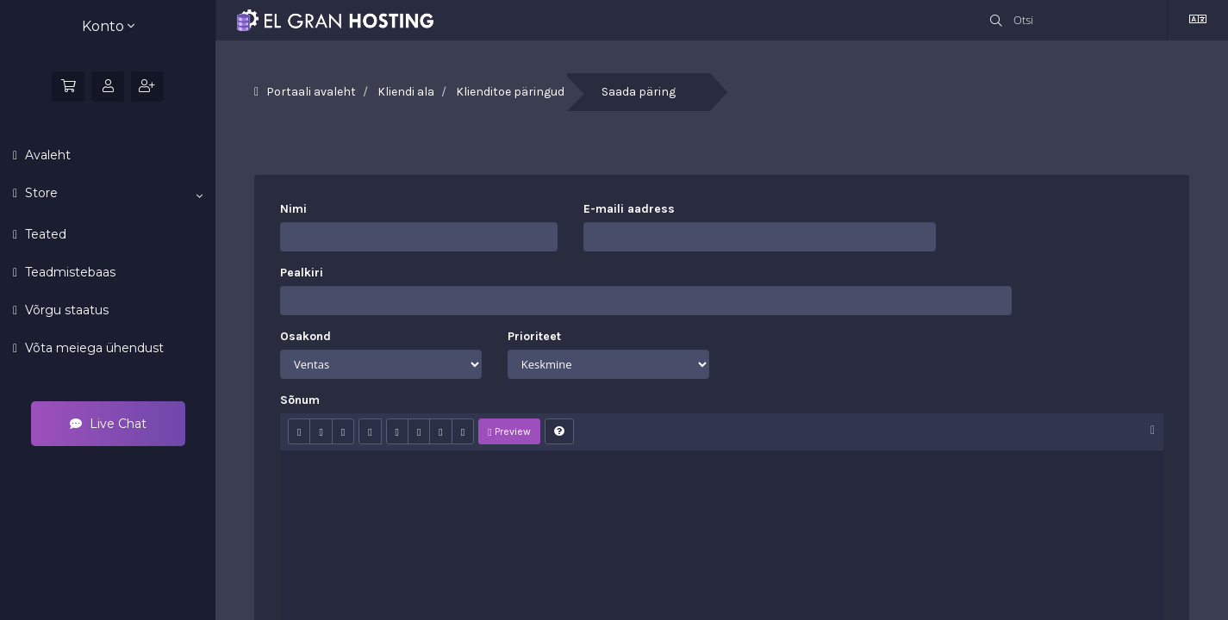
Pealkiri (301, 272)
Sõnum (300, 400)
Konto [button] (108, 26)
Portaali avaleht (311, 91)
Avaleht (46, 155)
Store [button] (112, 193)
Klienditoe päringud (510, 91)
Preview (509, 431)
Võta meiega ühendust (93, 348)
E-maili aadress (629, 209)
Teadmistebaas (68, 272)
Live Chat (108, 423)
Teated (44, 234)
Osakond (305, 336)
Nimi (293, 209)
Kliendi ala (405, 91)
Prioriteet (534, 336)
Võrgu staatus (65, 310)
